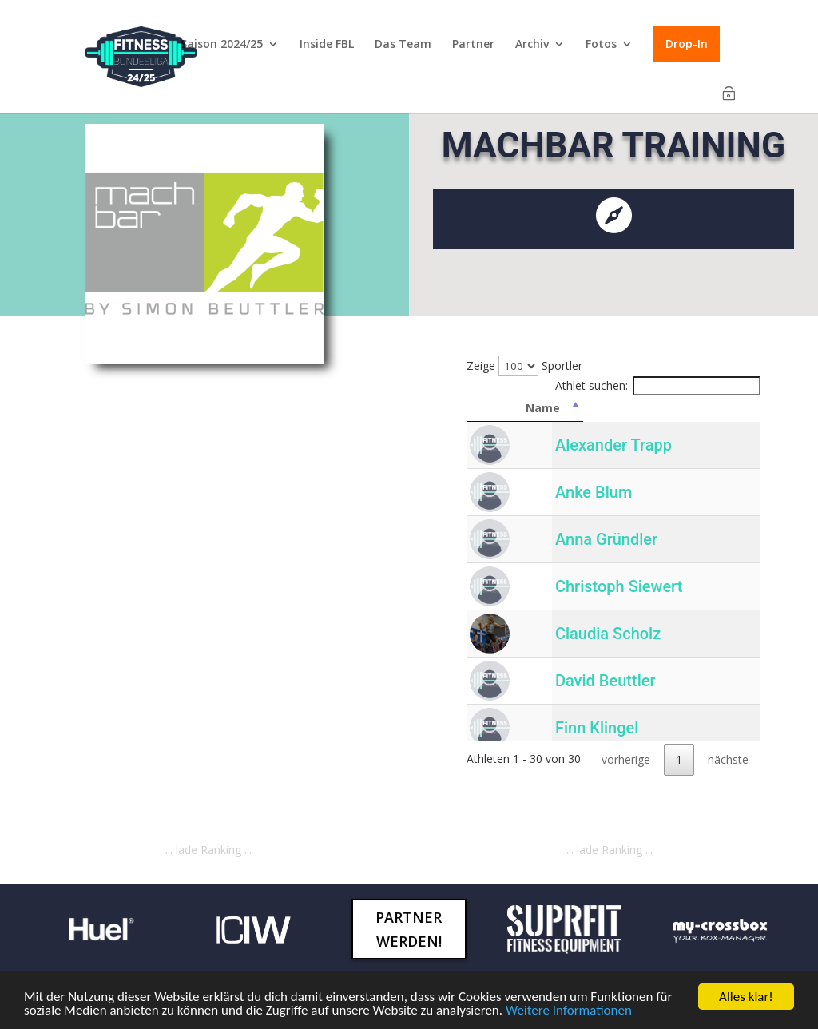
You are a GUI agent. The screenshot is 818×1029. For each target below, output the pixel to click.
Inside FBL (327, 44)
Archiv (532, 44)
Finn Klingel (595, 727)
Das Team (403, 44)
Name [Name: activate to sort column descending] (650, 407)
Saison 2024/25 (222, 44)
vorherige (626, 759)
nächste (728, 759)
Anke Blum (592, 492)
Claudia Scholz (606, 633)
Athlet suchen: (658, 385)
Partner (473, 44)
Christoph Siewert (617, 586)
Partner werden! (408, 930)
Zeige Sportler (524, 365)
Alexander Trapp (612, 445)
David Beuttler (604, 680)
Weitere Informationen (569, 1010)
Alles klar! (746, 996)
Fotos (601, 44)
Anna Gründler (605, 539)
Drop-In (686, 43)
